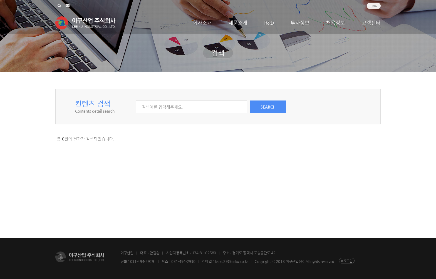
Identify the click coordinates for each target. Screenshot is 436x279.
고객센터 (371, 22)
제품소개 (238, 22)
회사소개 (202, 22)
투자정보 (300, 22)
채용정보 (335, 22)
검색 (59, 6)
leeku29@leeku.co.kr (67, 6)
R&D (269, 22)
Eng (373, 5)
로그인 (348, 261)
